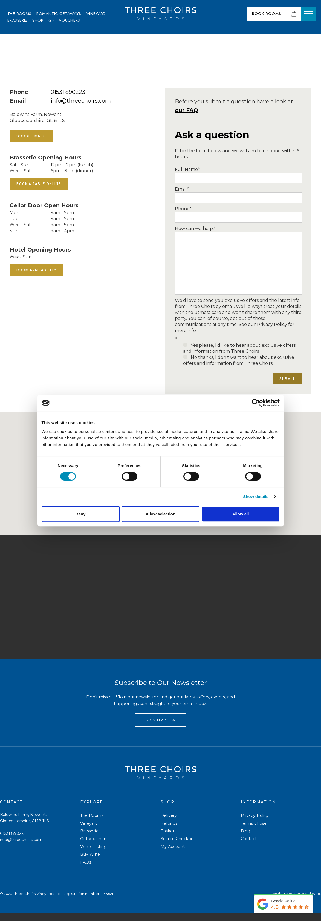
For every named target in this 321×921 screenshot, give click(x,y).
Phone (183, 208)
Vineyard (96, 14)
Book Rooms (266, 14)
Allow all (240, 514)
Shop (37, 20)
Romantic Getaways (58, 14)
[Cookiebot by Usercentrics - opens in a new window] (256, 403)
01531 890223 (68, 92)
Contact (249, 846)
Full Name (187, 169)
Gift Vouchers (64, 20)
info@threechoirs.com (81, 100)
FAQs (85, 870)
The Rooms (19, 14)
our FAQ (186, 110)
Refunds (169, 831)
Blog (245, 839)
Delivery (169, 823)
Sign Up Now (160, 728)
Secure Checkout (178, 846)
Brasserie (17, 20)
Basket (168, 839)
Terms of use (254, 831)
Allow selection (160, 514)
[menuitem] (19, 13)
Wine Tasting (93, 854)
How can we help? (195, 228)
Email (182, 189)
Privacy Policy (255, 823)
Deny (81, 514)
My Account (173, 854)
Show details (255, 496)
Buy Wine (90, 862)
